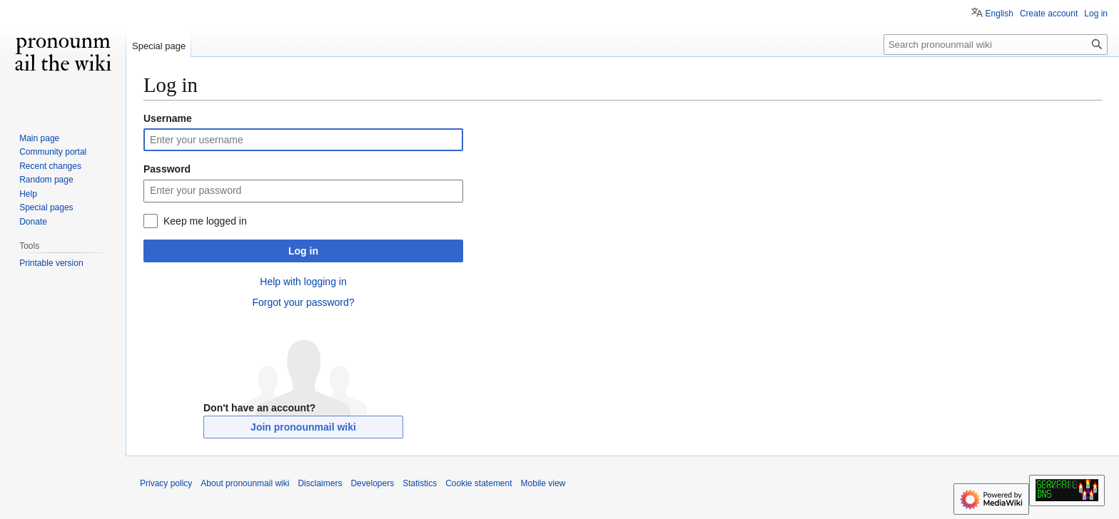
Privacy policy (166, 483)
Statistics (419, 483)
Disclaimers (320, 483)
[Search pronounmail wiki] (995, 44)
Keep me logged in (205, 221)
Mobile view (543, 483)
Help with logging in (303, 281)
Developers (372, 483)
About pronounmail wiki (245, 483)
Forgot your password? (303, 302)
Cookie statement (478, 483)
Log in (303, 251)
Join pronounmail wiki (303, 427)
